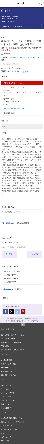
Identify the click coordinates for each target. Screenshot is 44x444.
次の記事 (34, 254)
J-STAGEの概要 (7, 360)
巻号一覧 (18, 26)
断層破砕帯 (13, 57)
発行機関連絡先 (10, 113)
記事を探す (5, 346)
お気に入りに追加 (13, 271)
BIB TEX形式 (9, 99)
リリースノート (7, 389)
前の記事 (9, 254)
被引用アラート (12, 278)
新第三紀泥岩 (22, 57)
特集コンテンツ (7, 404)
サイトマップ (6, 441)
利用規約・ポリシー (8, 371)
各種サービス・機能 (8, 364)
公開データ (5, 367)
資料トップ (6, 26)
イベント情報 (6, 396)
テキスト (9, 104)
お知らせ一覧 (6, 385)
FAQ (2, 433)
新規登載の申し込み (8, 375)
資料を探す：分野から (9, 338)
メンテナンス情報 (7, 393)
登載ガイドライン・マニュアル (12, 422)
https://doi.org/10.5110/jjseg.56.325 (19, 72)
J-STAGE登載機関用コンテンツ (12, 418)
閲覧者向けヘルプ (7, 425)
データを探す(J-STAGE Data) (12, 350)
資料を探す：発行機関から (11, 342)
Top (23, 324)
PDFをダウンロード (14, 83)
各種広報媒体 (6, 408)
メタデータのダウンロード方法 (14, 109)
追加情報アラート (13, 275)
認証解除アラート (13, 282)
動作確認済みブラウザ (9, 429)
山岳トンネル (32, 57)
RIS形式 (8, 90)
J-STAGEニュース (7, 400)
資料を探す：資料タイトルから (12, 335)
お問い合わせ (6, 437)
